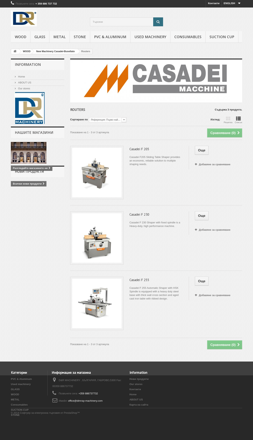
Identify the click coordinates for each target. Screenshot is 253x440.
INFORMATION (28, 64)
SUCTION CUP (222, 36)
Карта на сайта (138, 404)
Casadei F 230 (139, 214)
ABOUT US (24, 80)
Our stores (23, 86)
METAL (59, 36)
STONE (80, 36)
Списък (238, 120)
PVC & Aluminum (110, 36)
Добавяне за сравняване (214, 164)
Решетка (228, 120)
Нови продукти (29, 186)
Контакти (213, 3)
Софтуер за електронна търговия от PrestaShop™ (50, 429)
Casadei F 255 (139, 280)
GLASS (39, 36)
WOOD (20, 36)
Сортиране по (79, 119)
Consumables (187, 36)
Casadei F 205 (139, 149)
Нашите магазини (34, 136)
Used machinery (150, 36)
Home (21, 75)
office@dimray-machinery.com (85, 400)
